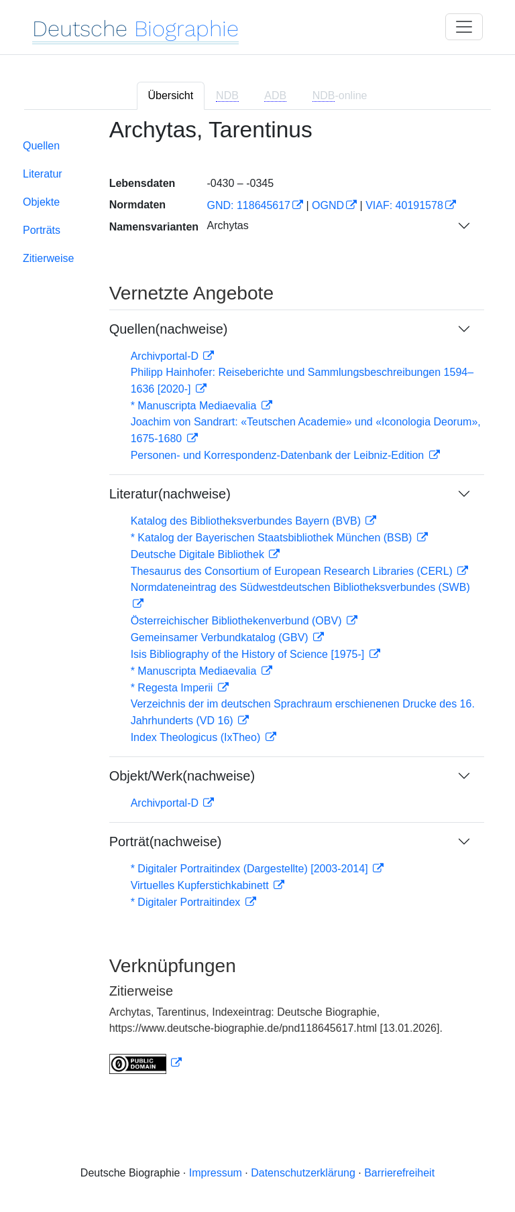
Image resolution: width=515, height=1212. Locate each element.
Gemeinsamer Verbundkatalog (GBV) (221, 637)
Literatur (42, 174)
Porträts (41, 230)
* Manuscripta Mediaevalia (195, 405)
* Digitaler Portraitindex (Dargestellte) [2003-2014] (251, 868)
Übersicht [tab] (171, 95)
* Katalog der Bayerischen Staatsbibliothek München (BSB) (273, 537)
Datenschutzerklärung (303, 1173)
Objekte (41, 202)
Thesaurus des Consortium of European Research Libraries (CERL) (293, 571)
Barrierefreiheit (399, 1173)
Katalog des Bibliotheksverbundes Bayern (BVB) (247, 521)
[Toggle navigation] (464, 26)
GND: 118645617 (248, 205)
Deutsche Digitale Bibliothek (199, 554)
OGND (328, 205)
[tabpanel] (257, 604)
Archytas (227, 225)
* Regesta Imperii (173, 687)
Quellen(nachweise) (168, 329)
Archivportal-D (166, 356)
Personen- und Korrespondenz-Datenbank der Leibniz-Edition (279, 455)
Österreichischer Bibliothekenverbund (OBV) (238, 620)
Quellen (41, 145)
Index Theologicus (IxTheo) (197, 737)
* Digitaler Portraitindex (187, 902)
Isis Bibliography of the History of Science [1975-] (249, 654)
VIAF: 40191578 (404, 205)
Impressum (215, 1173)
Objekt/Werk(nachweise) (182, 775)
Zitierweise (48, 258)
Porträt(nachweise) (165, 841)
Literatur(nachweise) (170, 493)
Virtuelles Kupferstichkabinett (201, 885)
